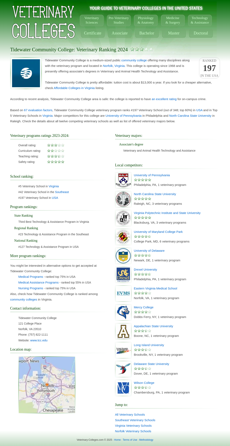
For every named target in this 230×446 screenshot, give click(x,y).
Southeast (62, 192)
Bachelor (146, 33)
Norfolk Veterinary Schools (133, 431)
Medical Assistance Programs (38, 282)
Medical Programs (30, 276)
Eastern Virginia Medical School (155, 288)
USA (199, 110)
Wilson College (144, 382)
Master (174, 33)
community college (134, 60)
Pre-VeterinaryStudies (119, 20)
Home (117, 439)
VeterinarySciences (91, 20)
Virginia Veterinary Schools (133, 425)
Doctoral (201, 33)
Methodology (146, 439)
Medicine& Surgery (172, 20)
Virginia (119, 65)
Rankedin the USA (209, 68)
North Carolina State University (190, 115)
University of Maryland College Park (158, 231)
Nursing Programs (30, 288)
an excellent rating (164, 99)
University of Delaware (149, 250)
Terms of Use (130, 439)
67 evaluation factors (38, 110)
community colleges (23, 299)
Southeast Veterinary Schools (135, 420)
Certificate (92, 33)
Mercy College (144, 307)
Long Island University (149, 345)
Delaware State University (151, 364)
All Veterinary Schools (130, 414)
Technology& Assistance (200, 20)
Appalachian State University (153, 326)
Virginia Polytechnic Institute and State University (167, 213)
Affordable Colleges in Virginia (74, 88)
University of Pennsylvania (123, 115)
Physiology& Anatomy (146, 20)
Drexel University (145, 269)
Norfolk (108, 65)
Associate (120, 33)
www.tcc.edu (39, 340)
